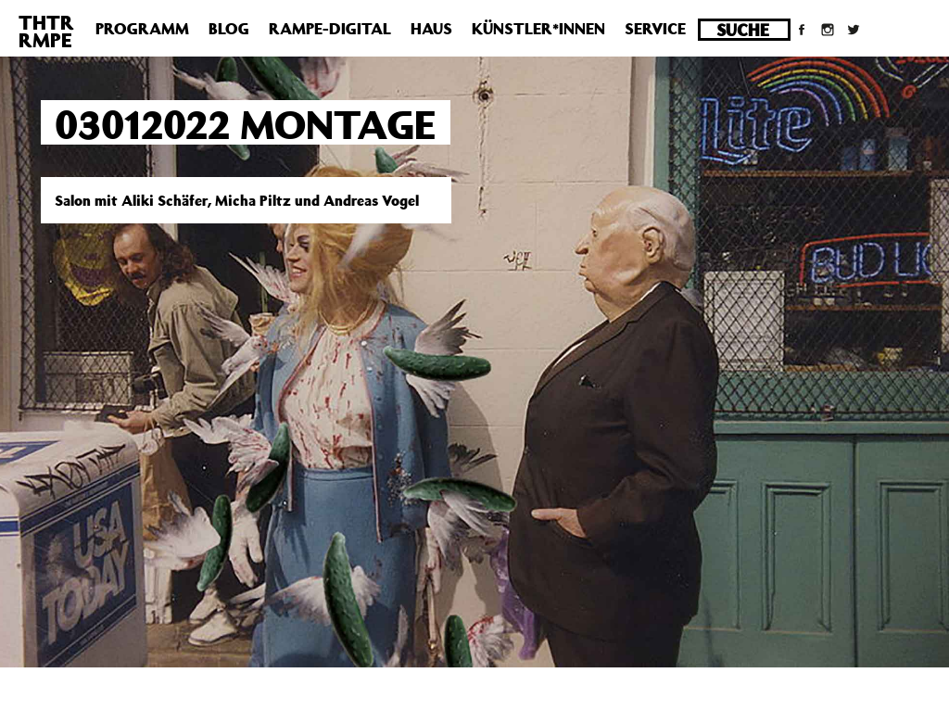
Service (655, 29)
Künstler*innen (538, 29)
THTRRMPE (46, 31)
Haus (431, 29)
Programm (142, 29)
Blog (229, 29)
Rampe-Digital (330, 29)
